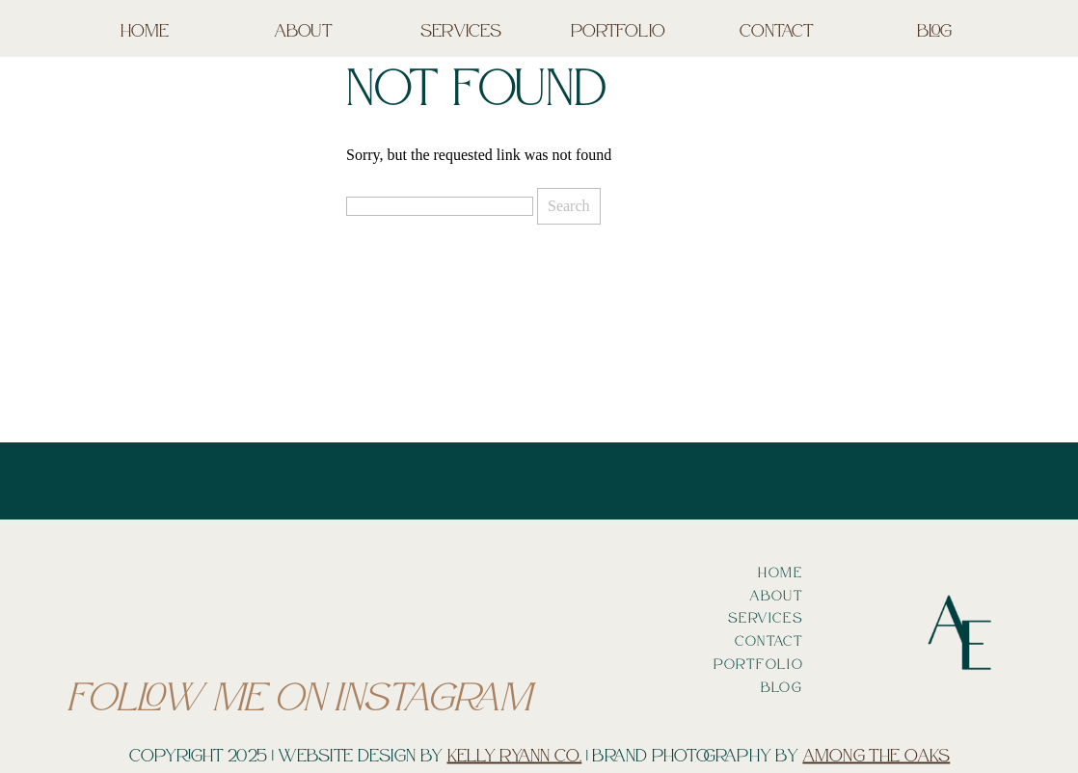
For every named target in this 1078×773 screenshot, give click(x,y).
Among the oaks (876, 754)
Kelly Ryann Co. (514, 754)
